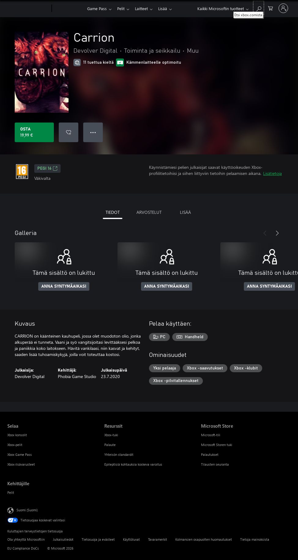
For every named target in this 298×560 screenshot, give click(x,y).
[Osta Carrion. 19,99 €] (34, 132)
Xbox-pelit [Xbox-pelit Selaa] (14, 445)
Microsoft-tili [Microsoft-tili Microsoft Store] (210, 435)
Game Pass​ (97, 8)
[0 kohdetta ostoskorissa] (270, 8)
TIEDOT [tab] (113, 212)
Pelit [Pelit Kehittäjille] (10, 492)
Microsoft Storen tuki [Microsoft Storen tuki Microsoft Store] (216, 445)
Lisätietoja (272, 173)
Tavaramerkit (157, 539)
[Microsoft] (28, 8)
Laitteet (143, 8)
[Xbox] (69, 8)
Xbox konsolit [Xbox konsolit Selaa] (17, 435)
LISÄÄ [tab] (185, 212)
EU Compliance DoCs (23, 548)
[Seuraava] (277, 233)
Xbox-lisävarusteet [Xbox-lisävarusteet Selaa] (21, 464)
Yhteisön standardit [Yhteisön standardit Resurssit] (118, 454)
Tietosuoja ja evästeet (98, 539)
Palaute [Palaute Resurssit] (110, 445)
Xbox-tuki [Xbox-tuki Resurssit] (111, 435)
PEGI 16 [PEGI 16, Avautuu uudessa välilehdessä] (47, 168)
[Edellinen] (265, 233)
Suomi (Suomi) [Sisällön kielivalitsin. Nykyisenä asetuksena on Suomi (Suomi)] (27, 510)
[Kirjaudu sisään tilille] (283, 8)
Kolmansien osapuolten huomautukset (203, 539)
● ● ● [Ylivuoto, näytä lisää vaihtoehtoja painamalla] (93, 132)
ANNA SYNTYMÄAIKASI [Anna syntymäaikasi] (63, 286)
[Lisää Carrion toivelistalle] (68, 132)
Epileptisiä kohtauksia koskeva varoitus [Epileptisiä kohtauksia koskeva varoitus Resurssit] (133, 464)
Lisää (166, 8)
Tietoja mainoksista (254, 539)
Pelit (122, 8)
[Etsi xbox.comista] (258, 8)
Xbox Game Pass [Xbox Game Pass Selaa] (19, 454)
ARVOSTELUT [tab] (149, 212)
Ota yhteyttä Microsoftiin (26, 539)
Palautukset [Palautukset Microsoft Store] (209, 454)
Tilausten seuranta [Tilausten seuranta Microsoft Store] (215, 464)
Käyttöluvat (131, 539)
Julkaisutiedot (63, 539)
